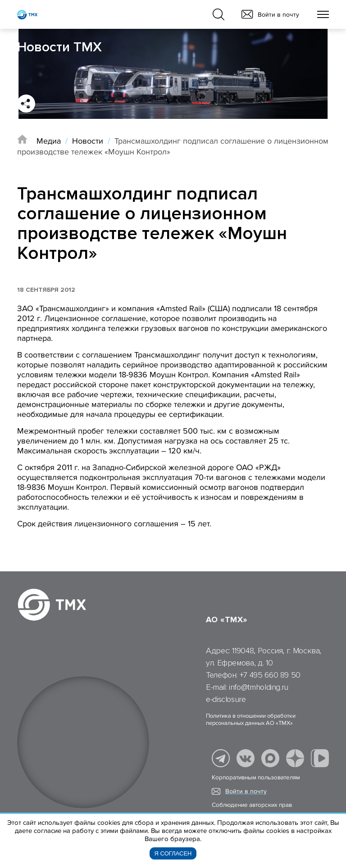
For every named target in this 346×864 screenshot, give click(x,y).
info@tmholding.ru (258, 687)
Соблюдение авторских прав (252, 805)
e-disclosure (226, 699)
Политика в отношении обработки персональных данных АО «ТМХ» (251, 719)
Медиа (48, 141)
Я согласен (173, 853)
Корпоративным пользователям (256, 777)
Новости (87, 141)
